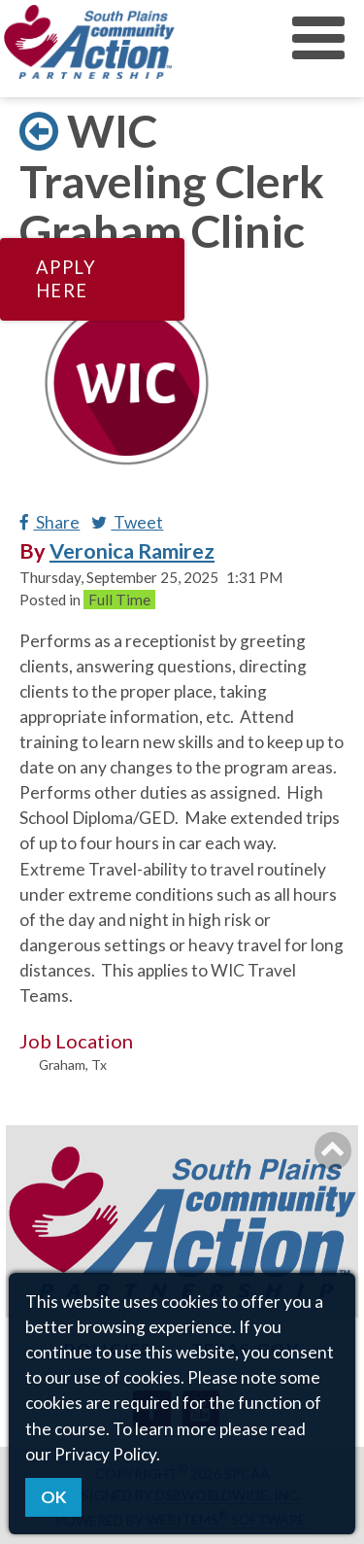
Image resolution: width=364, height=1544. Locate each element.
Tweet (127, 522)
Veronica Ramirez (132, 551)
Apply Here (66, 279)
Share (49, 522)
